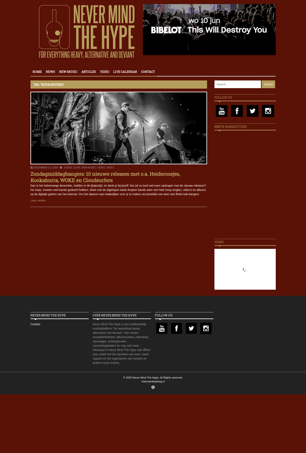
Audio (68, 167)
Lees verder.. (38, 200)
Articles (88, 72)
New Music (68, 72)
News (50, 72)
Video (104, 72)
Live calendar (125, 72)
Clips (76, 167)
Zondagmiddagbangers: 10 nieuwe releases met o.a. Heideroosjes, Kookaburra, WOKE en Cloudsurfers (105, 177)
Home (37, 72)
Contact (148, 72)
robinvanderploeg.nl (153, 381)
